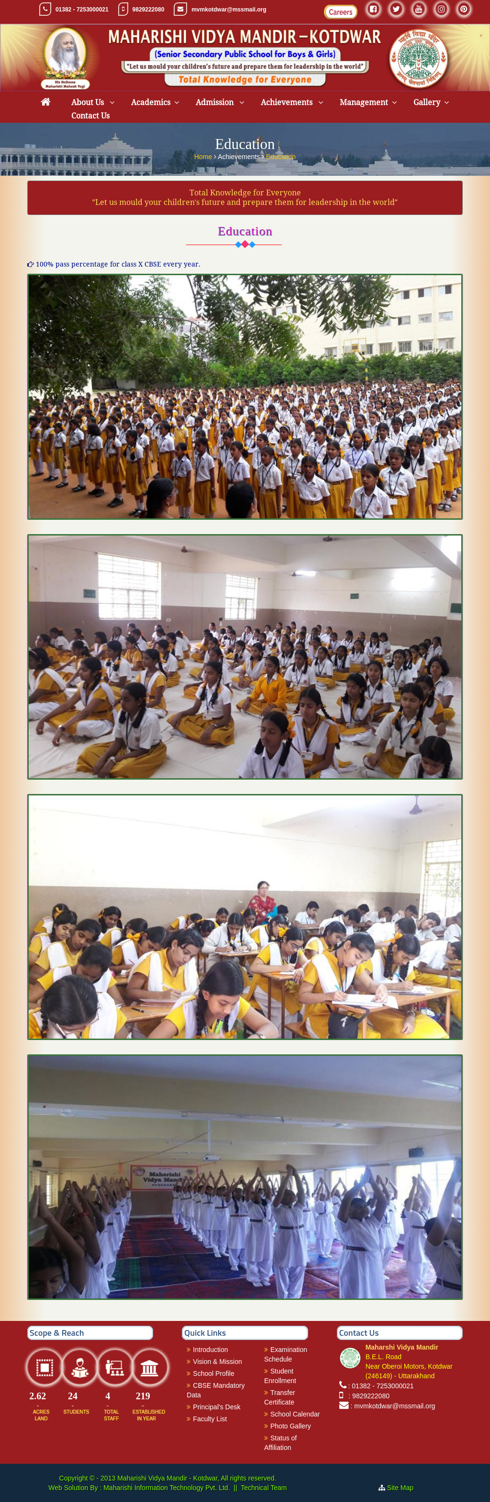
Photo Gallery (290, 1426)
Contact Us (90, 115)
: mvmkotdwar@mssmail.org (393, 1406)
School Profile (213, 1373)
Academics (150, 102)
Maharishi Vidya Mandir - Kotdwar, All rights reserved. (196, 1478)
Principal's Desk (216, 1407)
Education (281, 156)
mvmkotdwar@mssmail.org (228, 9)
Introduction (210, 1349)
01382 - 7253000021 (82, 9)
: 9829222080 (367, 1396)
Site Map (404, 1487)
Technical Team (264, 1487)
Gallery (426, 102)
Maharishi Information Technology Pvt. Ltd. (165, 1487)
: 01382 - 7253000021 (381, 1386)
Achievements (287, 102)
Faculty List (210, 1419)
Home (204, 156)
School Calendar (295, 1414)
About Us (88, 102)
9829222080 (149, 9)
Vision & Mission (217, 1361)
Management (364, 102)
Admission (215, 102)
